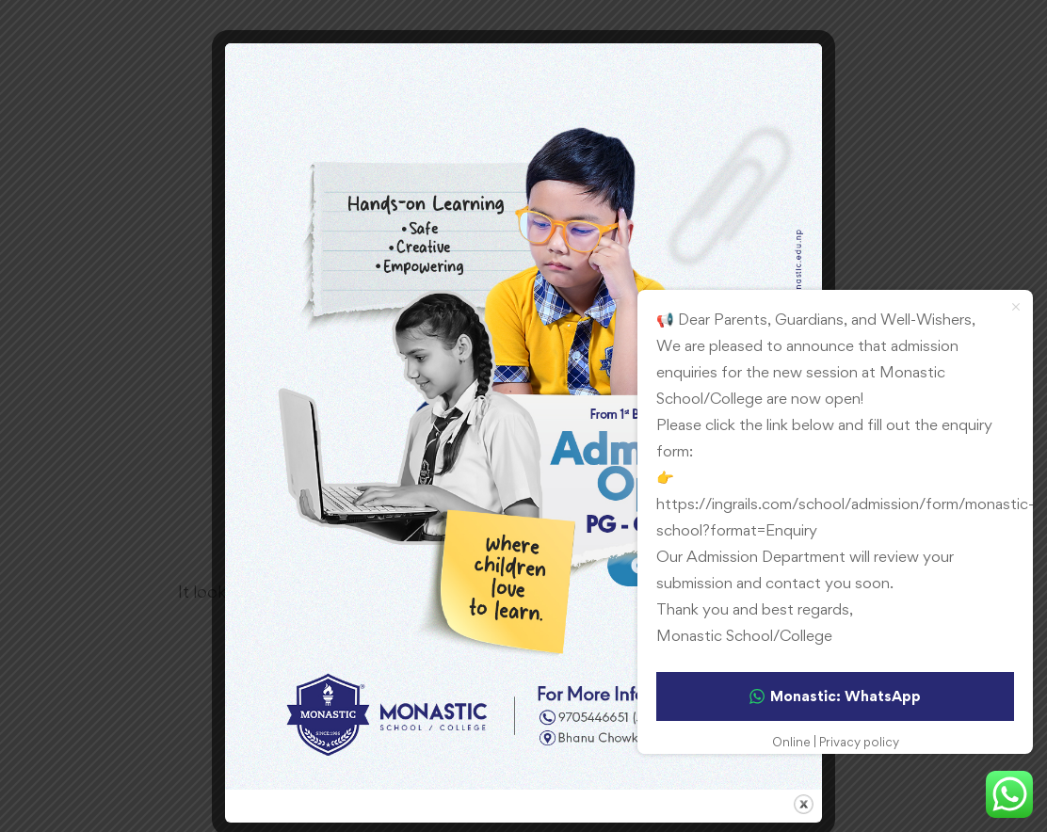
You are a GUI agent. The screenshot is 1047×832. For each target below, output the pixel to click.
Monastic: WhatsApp (835, 696)
